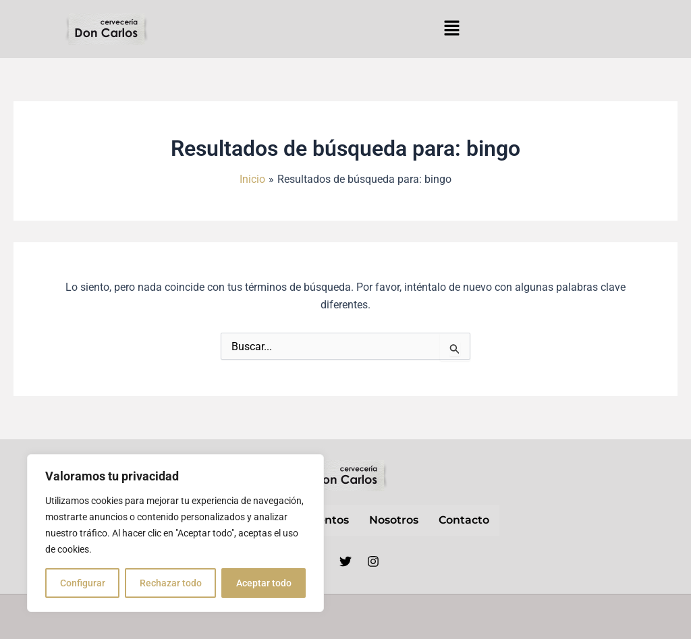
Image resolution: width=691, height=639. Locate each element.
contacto (464, 519)
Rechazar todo (171, 583)
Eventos (326, 519)
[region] (175, 533)
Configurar (82, 583)
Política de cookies (628, 617)
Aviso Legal (410, 617)
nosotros (393, 519)
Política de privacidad (510, 617)
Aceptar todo (264, 583)
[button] (451, 29)
